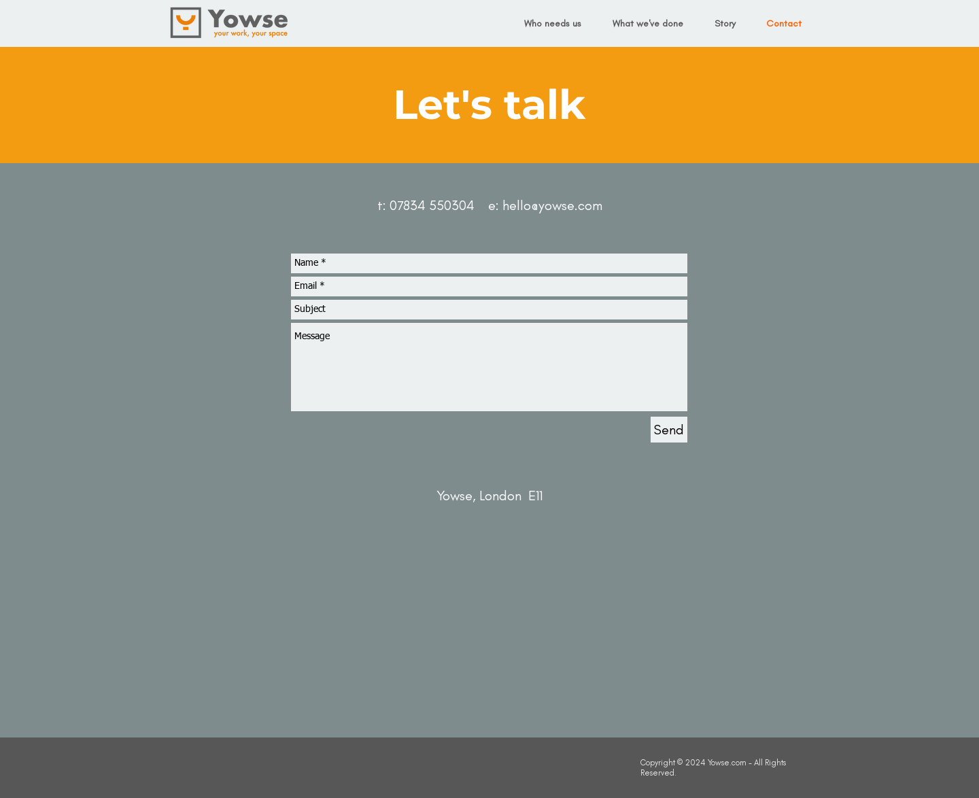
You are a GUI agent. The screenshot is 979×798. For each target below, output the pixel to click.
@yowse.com (566, 205)
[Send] (669, 430)
